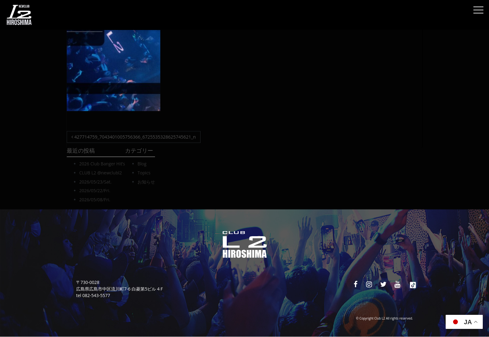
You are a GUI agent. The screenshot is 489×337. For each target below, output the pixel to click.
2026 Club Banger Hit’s (102, 164)
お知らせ (146, 182)
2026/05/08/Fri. (94, 200)
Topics (144, 173)
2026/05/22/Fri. (94, 190)
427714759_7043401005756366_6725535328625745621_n (133, 137)
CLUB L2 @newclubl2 (100, 173)
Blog (142, 164)
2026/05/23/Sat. (95, 182)
